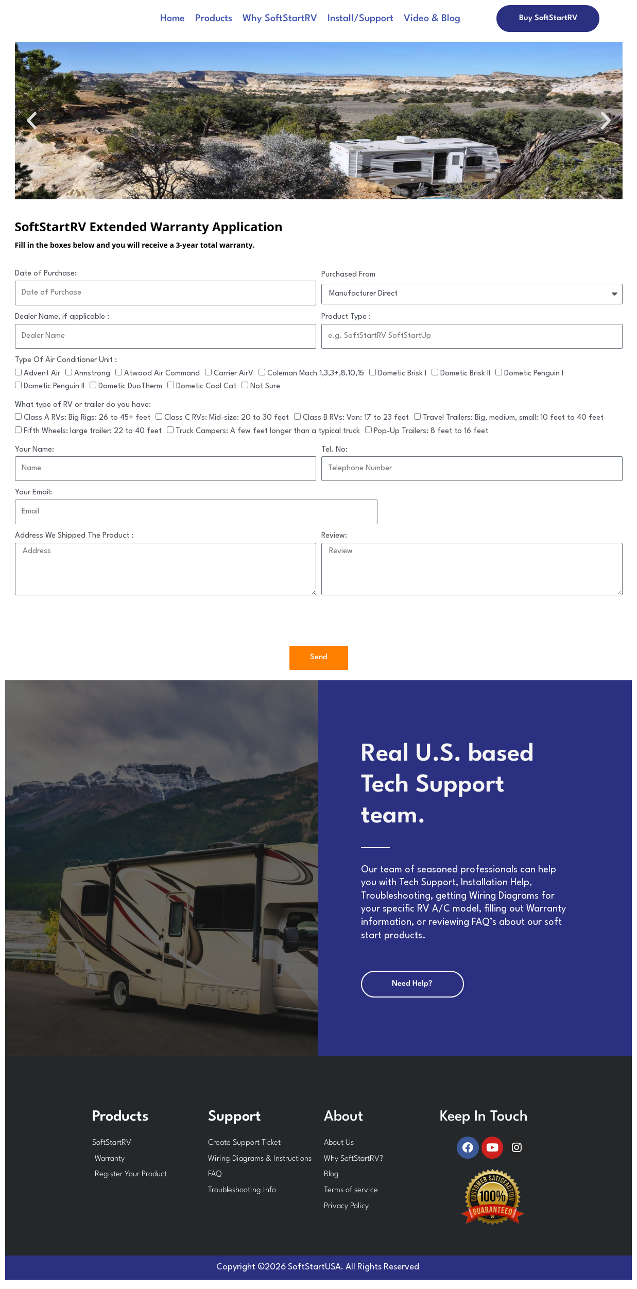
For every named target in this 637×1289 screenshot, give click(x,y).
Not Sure (265, 386)
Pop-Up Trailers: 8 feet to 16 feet (431, 431)
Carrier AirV (233, 373)
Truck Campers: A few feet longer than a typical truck (268, 431)
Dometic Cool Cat (206, 386)
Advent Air (42, 373)
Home (172, 18)
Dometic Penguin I (533, 373)
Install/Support (360, 18)
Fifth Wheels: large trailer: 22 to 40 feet (93, 431)
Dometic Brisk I (402, 373)
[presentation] (93, 620)
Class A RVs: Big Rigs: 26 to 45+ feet (87, 418)
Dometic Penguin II (54, 386)
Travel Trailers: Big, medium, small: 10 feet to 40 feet (513, 418)
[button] (31, 120)
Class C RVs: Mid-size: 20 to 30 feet (226, 418)
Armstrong (92, 373)
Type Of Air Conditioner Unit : (66, 360)
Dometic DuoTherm (130, 386)
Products (213, 18)
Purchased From (348, 275)
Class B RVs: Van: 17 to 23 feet (356, 418)
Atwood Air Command (162, 373)
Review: (334, 536)
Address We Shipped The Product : (74, 536)
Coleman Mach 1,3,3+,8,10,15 (315, 373)
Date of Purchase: (46, 274)
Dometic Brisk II (465, 373)
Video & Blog (432, 18)
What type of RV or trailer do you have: (83, 405)
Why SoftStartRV (280, 18)
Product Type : (346, 317)
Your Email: (33, 492)
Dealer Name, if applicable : (62, 317)
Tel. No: (334, 450)
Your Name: (34, 450)
